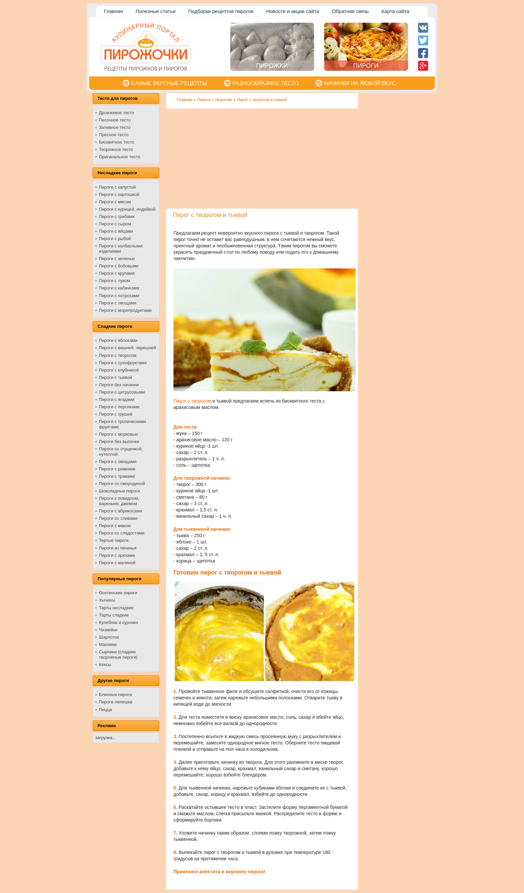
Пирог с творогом (193, 401)
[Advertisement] (262, 158)
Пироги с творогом (214, 99)
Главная (184, 99)
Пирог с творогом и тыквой (262, 99)
